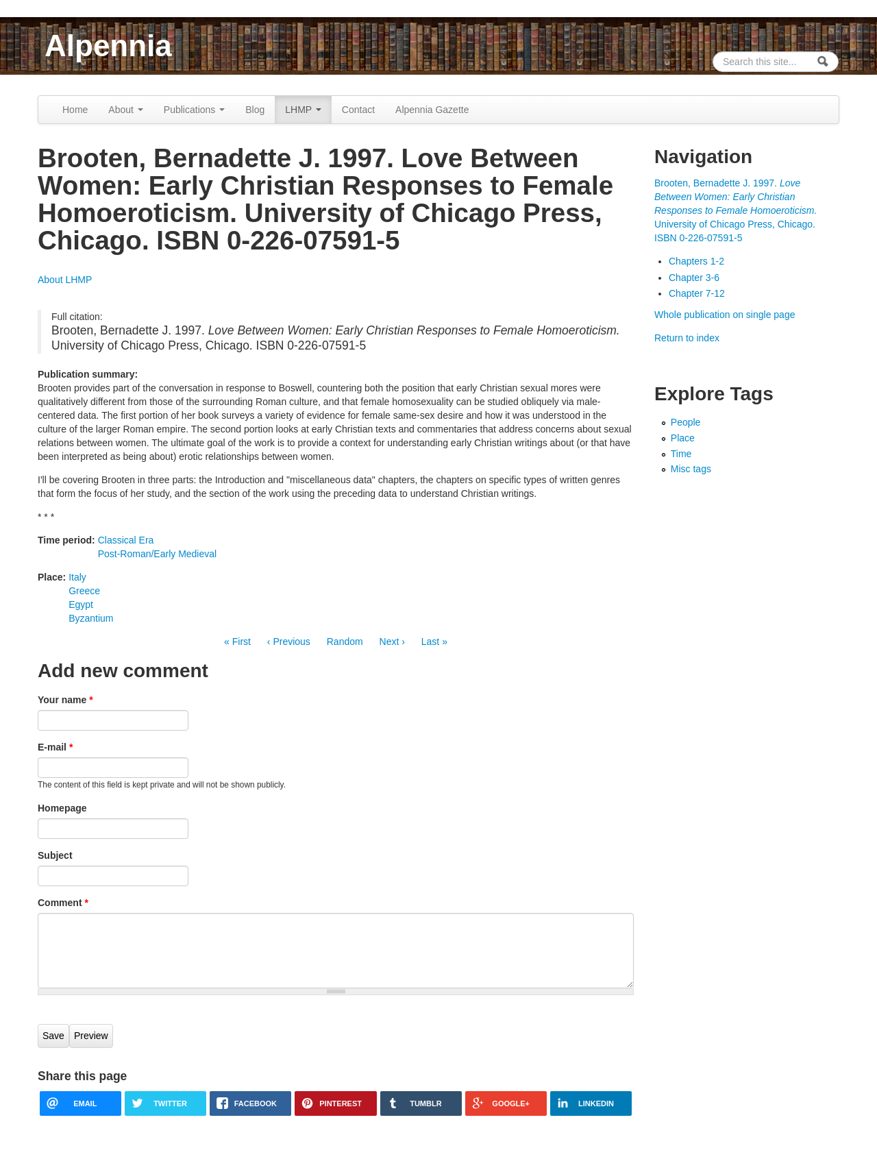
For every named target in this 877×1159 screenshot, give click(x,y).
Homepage (62, 808)
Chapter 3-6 (694, 277)
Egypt (81, 604)
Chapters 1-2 (696, 261)
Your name (65, 699)
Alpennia (108, 45)
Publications (194, 109)
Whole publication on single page (724, 314)
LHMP (303, 109)
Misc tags (691, 468)
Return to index (686, 337)
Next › (392, 641)
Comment (63, 902)
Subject (55, 855)
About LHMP (65, 279)
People (686, 422)
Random (345, 641)
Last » (434, 641)
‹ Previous (288, 641)
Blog (254, 109)
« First (237, 641)
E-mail (55, 747)
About (125, 109)
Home (75, 109)
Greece (84, 590)
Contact (358, 109)
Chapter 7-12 (697, 293)
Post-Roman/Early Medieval (157, 553)
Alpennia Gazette (432, 109)
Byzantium (91, 618)
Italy (77, 577)
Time (681, 453)
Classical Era (126, 540)
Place (683, 437)
